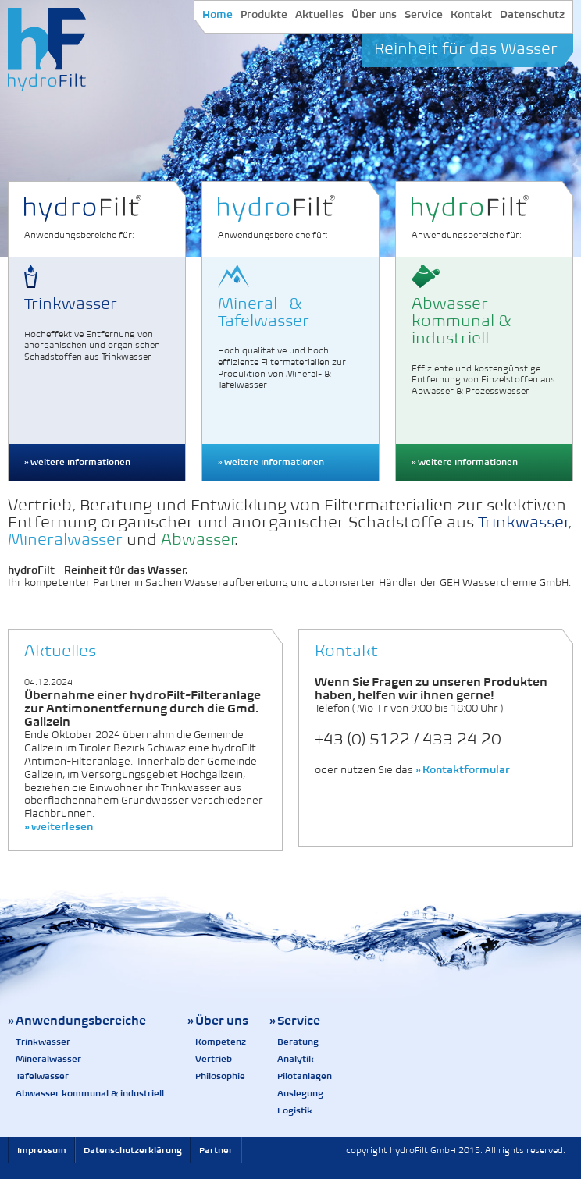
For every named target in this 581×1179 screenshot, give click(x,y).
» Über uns (217, 1020)
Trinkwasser (43, 1041)
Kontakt (471, 14)
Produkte (264, 14)
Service (424, 14)
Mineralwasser (48, 1058)
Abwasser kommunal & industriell (90, 1093)
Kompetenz (220, 1041)
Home (217, 14)
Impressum (41, 1150)
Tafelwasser (42, 1076)
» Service (294, 1020)
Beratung (298, 1041)
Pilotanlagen (304, 1076)
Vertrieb (213, 1058)
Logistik (294, 1110)
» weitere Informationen (77, 461)
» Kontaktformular (462, 769)
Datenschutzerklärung (133, 1150)
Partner (216, 1150)
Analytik (295, 1058)
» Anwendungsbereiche (77, 1020)
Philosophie (220, 1076)
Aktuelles (319, 14)
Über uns (374, 14)
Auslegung (300, 1093)
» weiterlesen (58, 826)
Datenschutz (532, 14)
